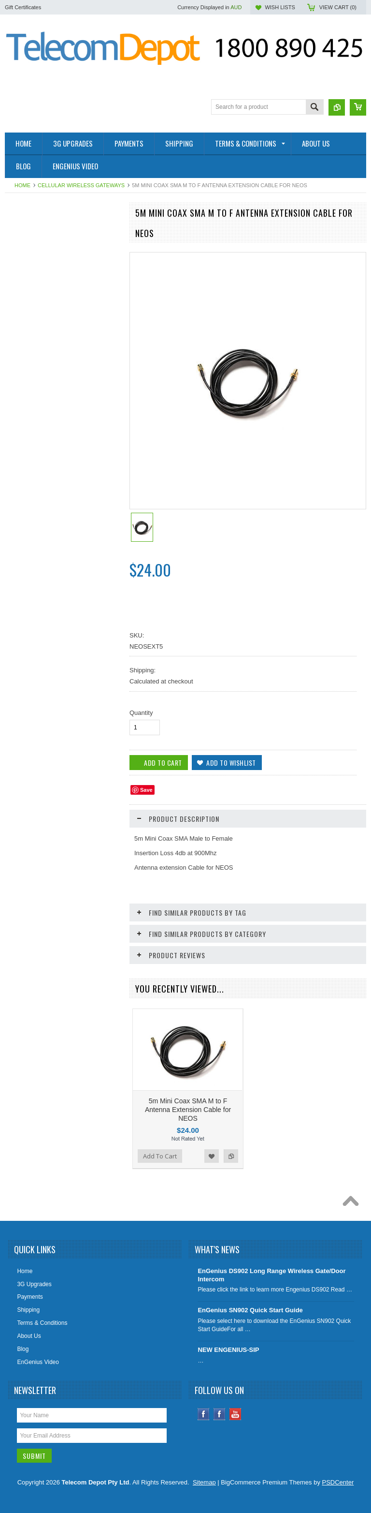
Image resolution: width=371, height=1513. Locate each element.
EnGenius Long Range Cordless (51, 394)
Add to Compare (108, 794)
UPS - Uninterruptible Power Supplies (58, 501)
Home (22, 185)
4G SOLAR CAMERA (38, 280)
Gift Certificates (23, 7)
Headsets (22, 599)
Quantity (141, 712)
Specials (21, 616)
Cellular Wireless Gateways (81, 185)
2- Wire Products (31, 231)
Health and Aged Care (38, 329)
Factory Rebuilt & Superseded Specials (60, 313)
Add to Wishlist (89, 794)
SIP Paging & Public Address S (50, 345)
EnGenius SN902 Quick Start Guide (250, 1310)
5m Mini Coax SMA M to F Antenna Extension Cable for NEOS (188, 1109)
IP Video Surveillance (37, 534)
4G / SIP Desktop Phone (41, 247)
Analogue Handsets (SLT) (43, 583)
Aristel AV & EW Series (39, 550)
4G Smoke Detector (35, 263)
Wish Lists (280, 7)
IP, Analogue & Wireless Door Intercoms (48, 431)
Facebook (204, 1414)
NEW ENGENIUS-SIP (228, 1349)
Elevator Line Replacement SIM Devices (62, 362)
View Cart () (338, 7)
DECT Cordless (30, 518)
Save (146, 790)
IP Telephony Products (39, 452)
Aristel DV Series (32, 567)
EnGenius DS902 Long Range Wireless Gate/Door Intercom (271, 1275)
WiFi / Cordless (29, 378)
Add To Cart (32, 793)
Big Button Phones (34, 485)
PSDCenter (338, 1482)
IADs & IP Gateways (36, 411)
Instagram (220, 1414)
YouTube (235, 1414)
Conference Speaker (36, 296)
